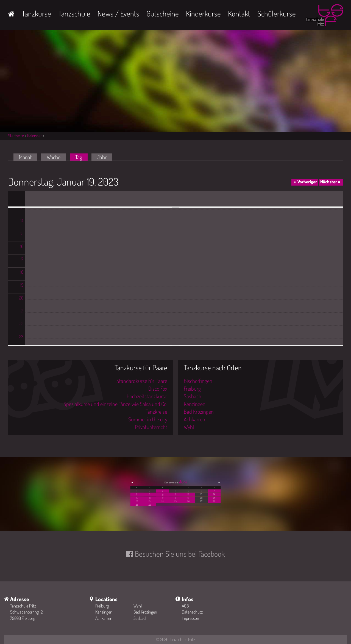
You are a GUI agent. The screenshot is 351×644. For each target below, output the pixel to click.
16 (150, 498)
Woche (53, 157)
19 (188, 498)
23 (150, 501)
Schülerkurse (276, 13)
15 (136, 498)
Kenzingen (194, 403)
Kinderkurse (203, 13)
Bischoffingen (198, 380)
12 (188, 494)
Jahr (102, 157)
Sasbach (192, 396)
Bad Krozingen (199, 411)
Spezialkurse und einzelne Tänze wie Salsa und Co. (115, 403)
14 (214, 494)
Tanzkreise (156, 411)
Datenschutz (192, 612)
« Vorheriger (305, 181)
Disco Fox (157, 388)
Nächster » (330, 181)
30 (150, 504)
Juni (183, 481)
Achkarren (194, 419)
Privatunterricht (151, 426)
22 (137, 501)
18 (175, 498)
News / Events (118, 13)
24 (162, 501)
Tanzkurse (36, 13)
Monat (25, 157)
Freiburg (192, 388)
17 (162, 498)
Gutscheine (162, 13)
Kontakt (239, 13)
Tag (81, 157)
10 (162, 494)
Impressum (191, 618)
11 (175, 494)
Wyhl (189, 426)
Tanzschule (74, 13)
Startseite (16, 135)
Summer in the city (147, 419)
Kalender (34, 135)
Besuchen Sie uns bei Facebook (180, 554)
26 (188, 501)
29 (137, 504)
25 (175, 501)
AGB (185, 606)
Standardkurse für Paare (141, 380)
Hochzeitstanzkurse (147, 396)
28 (214, 501)
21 (214, 498)
